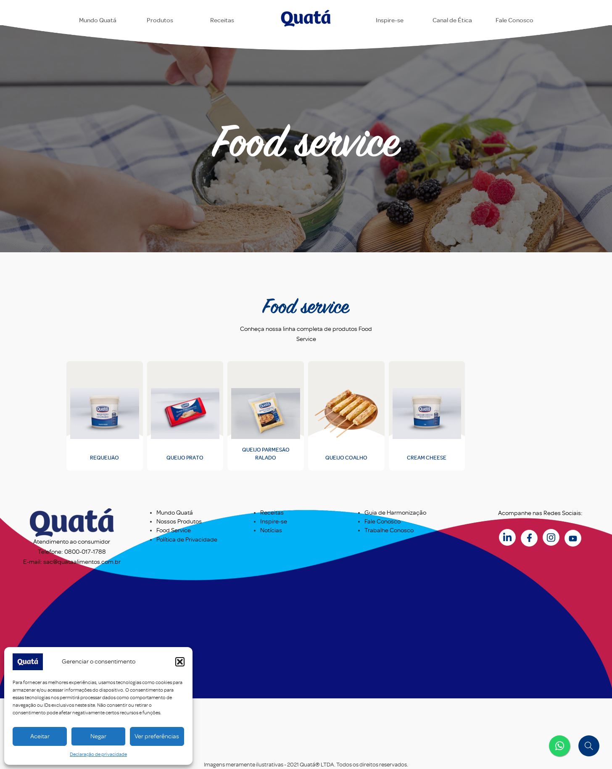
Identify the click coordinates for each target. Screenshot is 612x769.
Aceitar (40, 736)
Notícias (271, 530)
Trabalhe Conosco (389, 530)
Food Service (173, 530)
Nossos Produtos (179, 521)
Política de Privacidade (186, 539)
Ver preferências (157, 736)
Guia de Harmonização (395, 512)
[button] (180, 662)
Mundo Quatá (174, 512)
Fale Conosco (382, 521)
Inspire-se (273, 521)
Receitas (272, 512)
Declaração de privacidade (98, 754)
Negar (98, 736)
